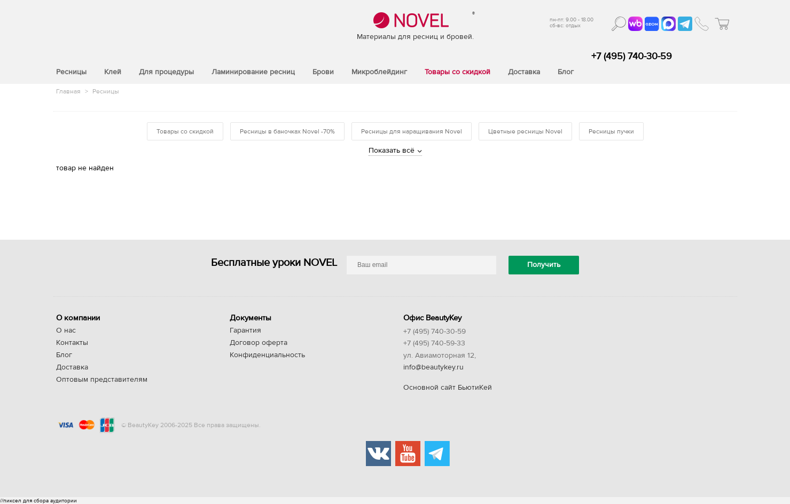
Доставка (72, 367)
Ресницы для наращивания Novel (411, 131)
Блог (64, 355)
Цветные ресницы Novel (525, 131)
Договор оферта (258, 343)
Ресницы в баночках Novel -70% (287, 131)
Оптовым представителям (101, 379)
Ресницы (105, 91)
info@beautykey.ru (433, 367)
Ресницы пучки (611, 131)
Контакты (72, 343)
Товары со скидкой (185, 131)
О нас (66, 330)
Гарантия (245, 330)
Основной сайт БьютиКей (447, 387)
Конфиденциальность (267, 355)
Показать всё (391, 150)
